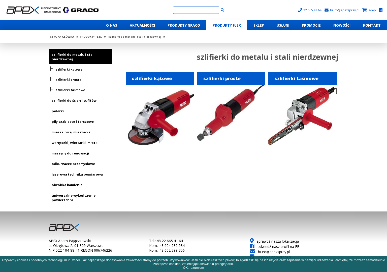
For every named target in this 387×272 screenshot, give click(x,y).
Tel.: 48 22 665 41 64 (166, 240)
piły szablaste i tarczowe (73, 121)
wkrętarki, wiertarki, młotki (75, 142)
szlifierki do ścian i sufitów (74, 100)
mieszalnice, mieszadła (71, 132)
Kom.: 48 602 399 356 (167, 250)
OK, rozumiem (193, 267)
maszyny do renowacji (70, 153)
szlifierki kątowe (69, 69)
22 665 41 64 (309, 10)
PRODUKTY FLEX (91, 36)
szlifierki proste (68, 80)
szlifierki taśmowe (70, 90)
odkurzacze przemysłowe (73, 163)
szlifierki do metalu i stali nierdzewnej (134, 36)
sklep (369, 10)
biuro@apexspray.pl (342, 10)
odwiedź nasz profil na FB (275, 246)
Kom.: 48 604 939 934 (167, 245)
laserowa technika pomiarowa (77, 174)
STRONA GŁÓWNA (62, 36)
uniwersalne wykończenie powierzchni (73, 197)
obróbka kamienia (67, 185)
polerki (58, 111)
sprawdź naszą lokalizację (274, 241)
